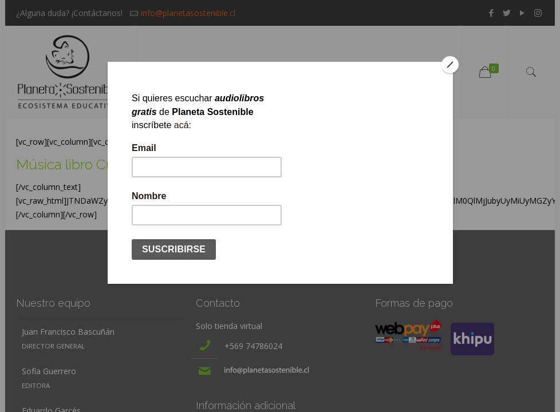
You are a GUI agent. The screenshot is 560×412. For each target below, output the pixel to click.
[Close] (450, 64)
